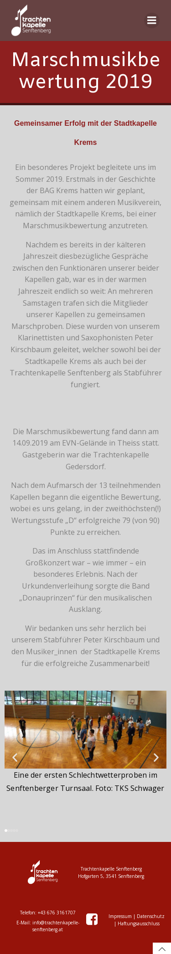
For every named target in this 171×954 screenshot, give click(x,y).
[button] (15, 757)
